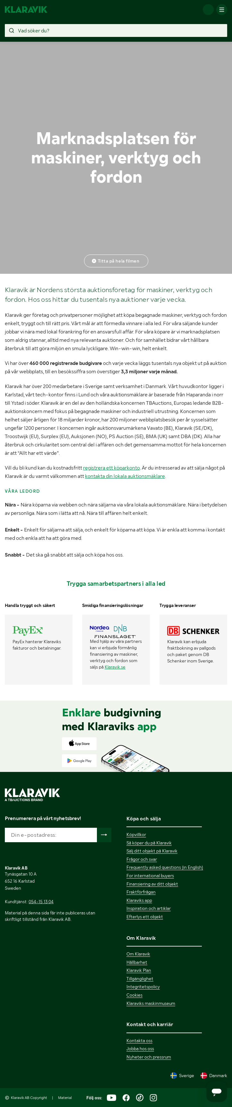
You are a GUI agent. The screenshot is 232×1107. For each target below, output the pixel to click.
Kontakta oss (139, 1040)
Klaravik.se (115, 667)
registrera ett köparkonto (111, 468)
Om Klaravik (138, 953)
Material (65, 1097)
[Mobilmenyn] (221, 9)
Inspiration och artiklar (148, 908)
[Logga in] (208, 9)
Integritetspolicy (143, 986)
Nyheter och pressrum (148, 1056)
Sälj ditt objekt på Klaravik (151, 850)
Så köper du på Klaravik (149, 842)
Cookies (134, 995)
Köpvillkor (136, 834)
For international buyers (150, 875)
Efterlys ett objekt (144, 916)
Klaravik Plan (138, 970)
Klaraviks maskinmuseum (150, 1003)
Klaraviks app (139, 900)
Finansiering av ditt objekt (152, 883)
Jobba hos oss (140, 1048)
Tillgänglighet (139, 978)
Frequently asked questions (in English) (164, 867)
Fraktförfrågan (141, 892)
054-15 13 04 (41, 901)
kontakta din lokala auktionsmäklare (125, 476)
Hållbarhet (136, 962)
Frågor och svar (141, 859)
